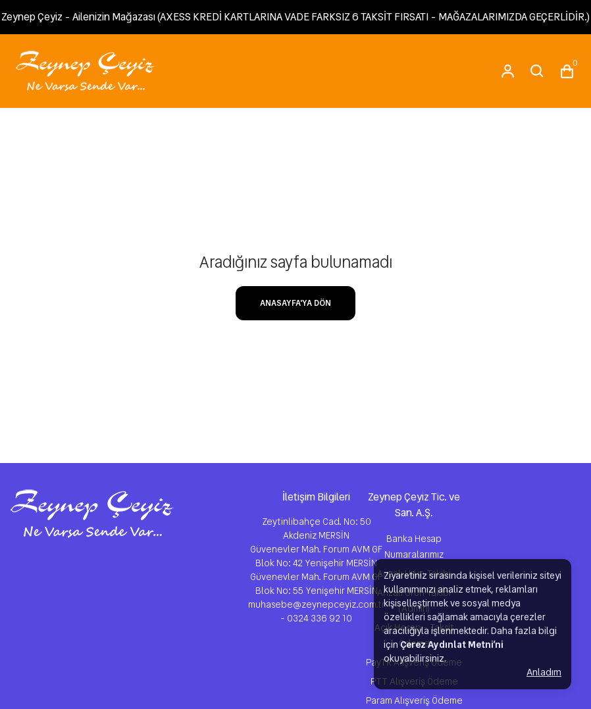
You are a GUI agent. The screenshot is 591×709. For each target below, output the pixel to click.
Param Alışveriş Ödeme (414, 700)
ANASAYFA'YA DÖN (295, 303)
